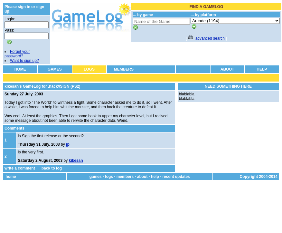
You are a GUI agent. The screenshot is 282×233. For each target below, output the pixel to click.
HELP (262, 69)
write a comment (20, 168)
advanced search (210, 38)
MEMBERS (124, 69)
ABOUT (227, 69)
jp (68, 144)
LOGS (89, 69)
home (10, 176)
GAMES (55, 69)
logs (109, 176)
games (95, 176)
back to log (52, 168)
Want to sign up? (24, 60)
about (142, 176)
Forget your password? (17, 53)
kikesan (76, 160)
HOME (20, 69)
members (125, 176)
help (155, 176)
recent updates (176, 176)
